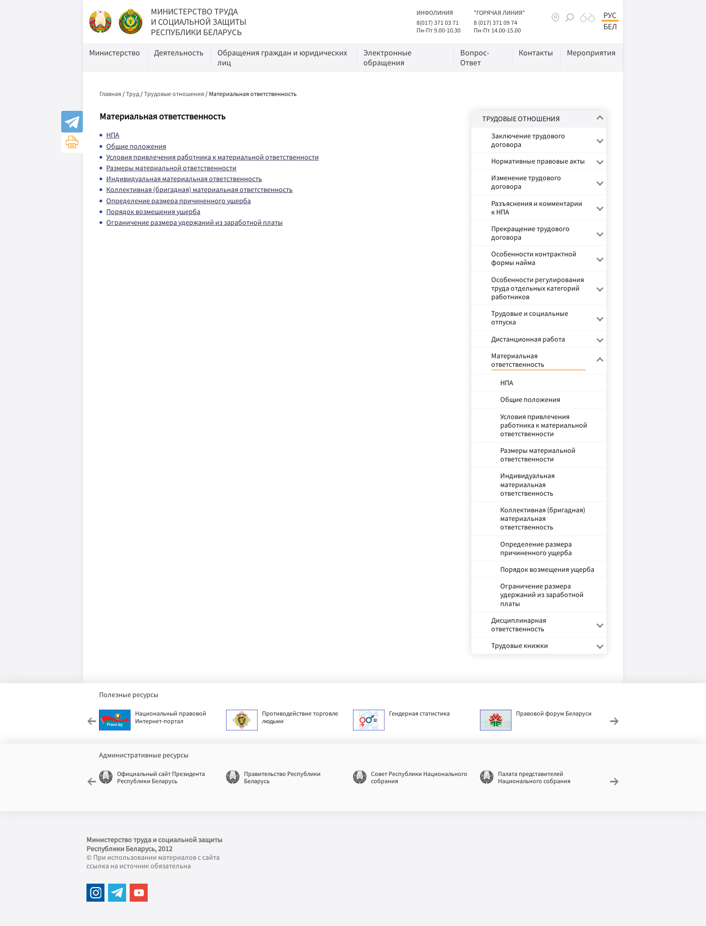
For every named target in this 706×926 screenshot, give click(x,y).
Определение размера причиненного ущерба (178, 200)
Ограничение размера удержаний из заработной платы (194, 222)
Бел (610, 27)
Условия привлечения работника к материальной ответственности (212, 156)
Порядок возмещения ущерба (153, 211)
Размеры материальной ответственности (171, 167)
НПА (112, 134)
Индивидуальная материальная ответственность (184, 178)
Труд (132, 94)
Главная (110, 94)
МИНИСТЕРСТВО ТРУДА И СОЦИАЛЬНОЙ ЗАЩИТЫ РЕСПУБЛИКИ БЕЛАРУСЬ (198, 21)
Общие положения (136, 146)
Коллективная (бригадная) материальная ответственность (199, 189)
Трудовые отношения (174, 94)
